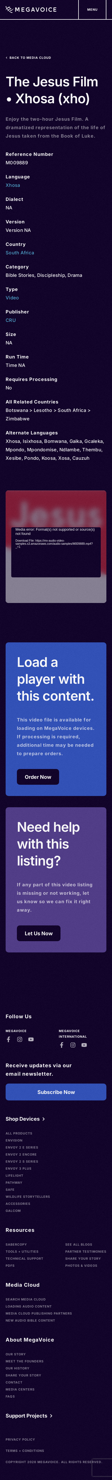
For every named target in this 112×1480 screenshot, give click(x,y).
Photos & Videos (81, 1266)
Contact (14, 1382)
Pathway (14, 1183)
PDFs (10, 1266)
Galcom (13, 1211)
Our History (18, 1368)
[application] (56, 552)
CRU (11, 320)
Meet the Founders (25, 1361)
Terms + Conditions (25, 1451)
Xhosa (13, 185)
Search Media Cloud (26, 1299)
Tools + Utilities (22, 1251)
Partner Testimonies (85, 1251)
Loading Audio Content (29, 1306)
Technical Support (24, 1259)
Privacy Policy (20, 1439)
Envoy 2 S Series (22, 1161)
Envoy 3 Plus (19, 1168)
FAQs (10, 1396)
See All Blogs (78, 1244)
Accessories (18, 1204)
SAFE (10, 1190)
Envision (14, 1140)
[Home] (31, 9)
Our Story (16, 1354)
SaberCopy (16, 1244)
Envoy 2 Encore (21, 1154)
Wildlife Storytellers (28, 1197)
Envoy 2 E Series (22, 1147)
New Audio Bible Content (30, 1320)
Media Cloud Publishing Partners (39, 1313)
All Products (19, 1133)
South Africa (20, 252)
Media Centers (20, 1389)
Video (12, 298)
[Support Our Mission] (92, 9)
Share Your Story (83, 1259)
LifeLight (14, 1176)
